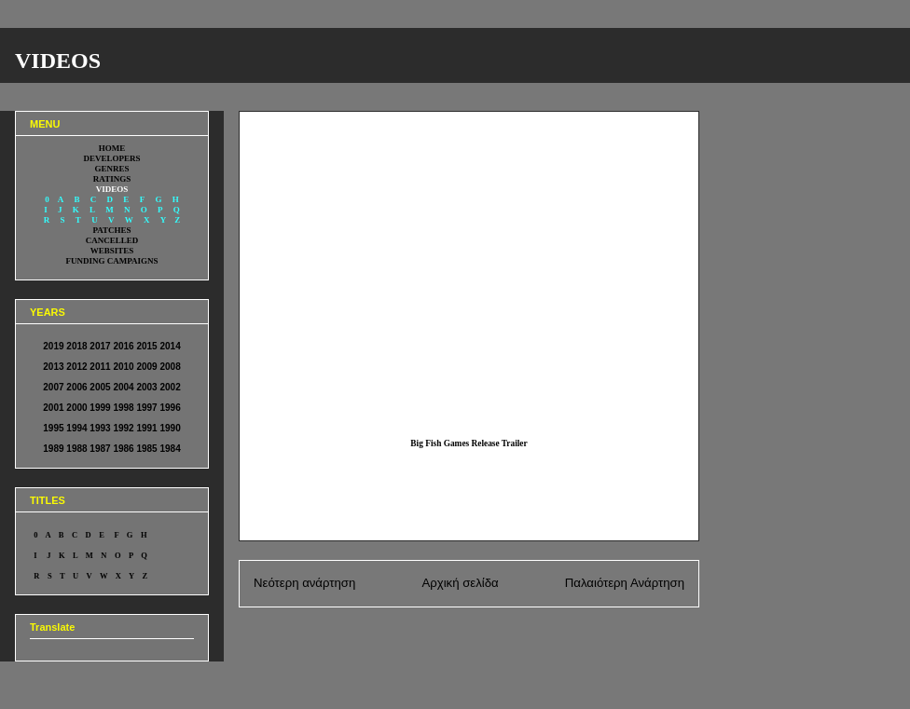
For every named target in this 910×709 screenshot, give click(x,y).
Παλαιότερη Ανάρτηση (624, 583)
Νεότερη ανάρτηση (304, 583)
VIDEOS (58, 60)
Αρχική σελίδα (459, 583)
